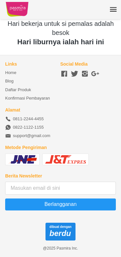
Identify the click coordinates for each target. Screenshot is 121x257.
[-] (64, 74)
